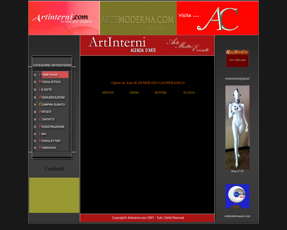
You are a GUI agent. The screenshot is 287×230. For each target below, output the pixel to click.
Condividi (54, 168)
